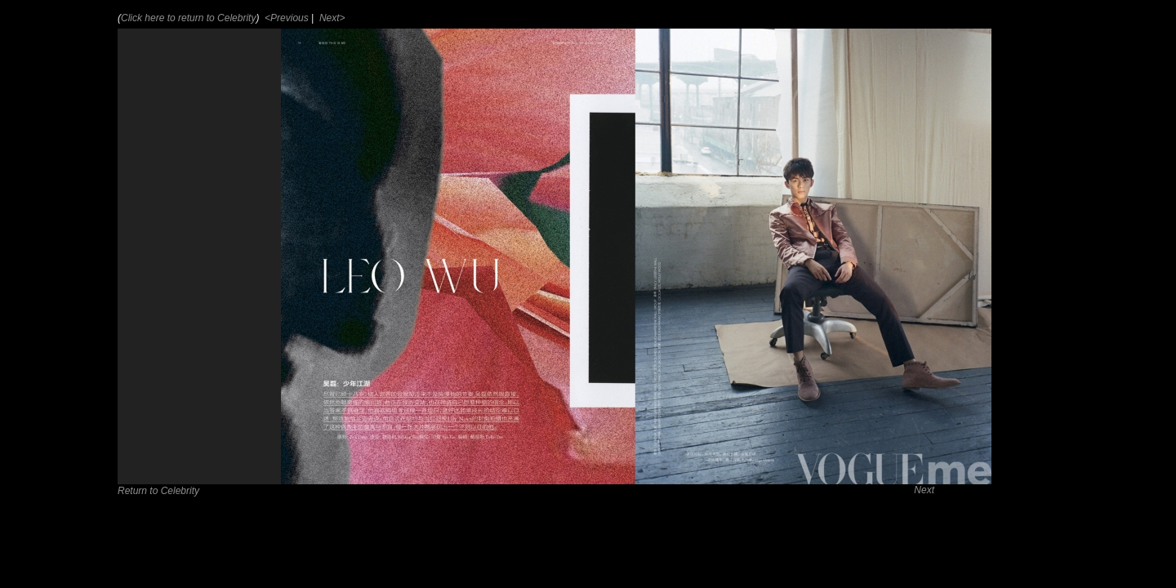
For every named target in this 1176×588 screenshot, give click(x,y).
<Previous (285, 18)
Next (924, 490)
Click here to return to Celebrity (188, 18)
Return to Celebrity (158, 491)
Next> (331, 18)
